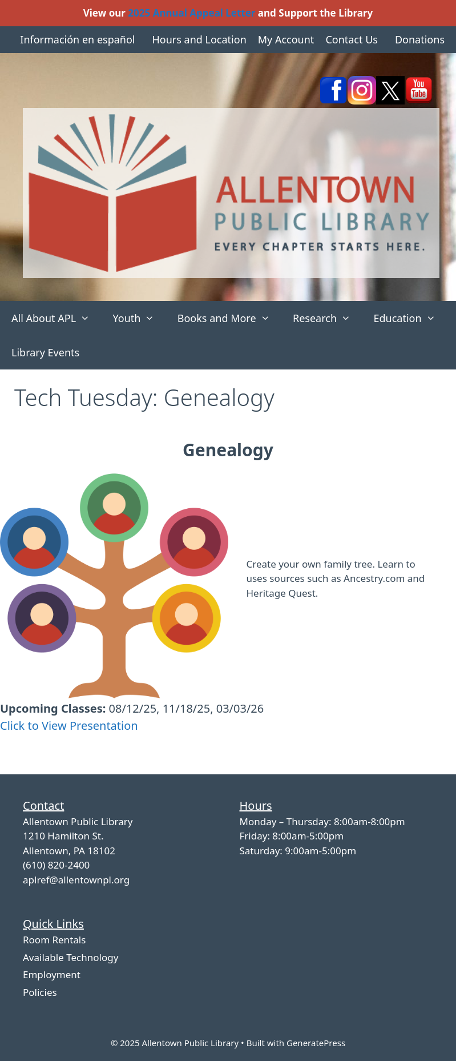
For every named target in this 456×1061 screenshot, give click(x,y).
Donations (420, 39)
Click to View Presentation (69, 725)
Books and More (229, 318)
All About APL (56, 318)
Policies (40, 992)
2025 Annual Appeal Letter (191, 12)
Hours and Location (199, 39)
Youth (139, 318)
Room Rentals (54, 939)
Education (410, 318)
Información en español (77, 39)
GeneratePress (315, 1042)
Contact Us (351, 39)
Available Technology (70, 957)
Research (327, 318)
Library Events (45, 352)
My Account (286, 39)
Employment (51, 974)
